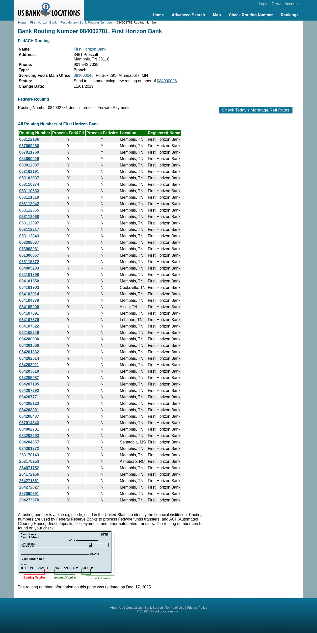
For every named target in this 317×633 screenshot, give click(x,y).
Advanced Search (188, 15)
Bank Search (153, 607)
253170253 (29, 461)
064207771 (29, 397)
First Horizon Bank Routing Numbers (86, 22)
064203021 (29, 365)
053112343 (29, 236)
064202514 (29, 358)
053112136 (29, 139)
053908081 (29, 249)
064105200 (29, 307)
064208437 (29, 416)
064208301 (29, 410)
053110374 (29, 184)
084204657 (29, 442)
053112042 (29, 204)
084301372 (29, 448)
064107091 (29, 313)
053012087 (29, 165)
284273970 (29, 500)
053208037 (29, 242)
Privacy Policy (197, 607)
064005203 (29, 268)
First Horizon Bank (43, 22)
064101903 (29, 287)
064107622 (29, 326)
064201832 (29, 352)
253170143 (29, 455)
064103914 (29, 294)
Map (217, 15)
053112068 (29, 217)
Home (158, 15)
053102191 (29, 171)
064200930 (29, 339)
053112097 (29, 223)
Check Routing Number (251, 15)
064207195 (29, 384)
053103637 (29, 178)
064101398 (29, 275)
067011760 (29, 152)
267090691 (29, 494)
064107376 (29, 320)
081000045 (84, 75)
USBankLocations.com (164, 611)
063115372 (29, 262)
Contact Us (134, 607)
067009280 (29, 146)
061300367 (29, 255)
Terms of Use (175, 607)
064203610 (29, 371)
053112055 (29, 210)
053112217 (29, 229)
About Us (116, 607)
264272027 (29, 487)
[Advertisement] (255, 61)
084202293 (29, 436)
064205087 (29, 378)
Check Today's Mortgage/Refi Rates (255, 110)
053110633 (29, 191)
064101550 (29, 281)
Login (263, 4)
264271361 (29, 481)
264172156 (29, 474)
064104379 (29, 300)
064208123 (29, 403)
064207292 (29, 390)
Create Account (285, 4)
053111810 (29, 197)
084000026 (167, 81)
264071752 (29, 468)
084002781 (29, 429)
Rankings (289, 15)
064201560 (29, 345)
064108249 (29, 332)
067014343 (29, 423)
